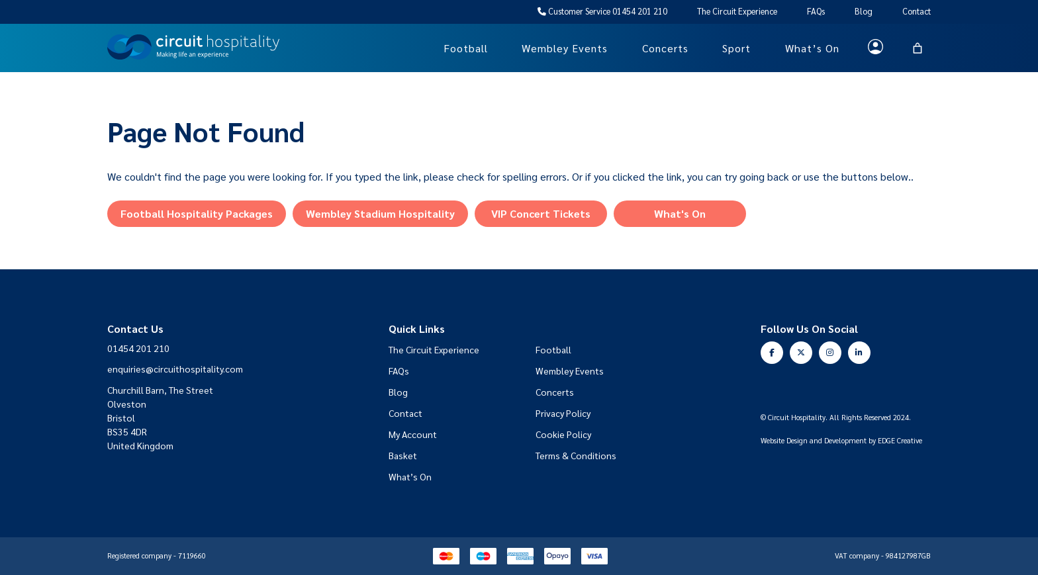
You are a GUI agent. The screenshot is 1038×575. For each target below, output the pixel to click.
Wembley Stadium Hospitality (380, 213)
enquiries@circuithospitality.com (175, 369)
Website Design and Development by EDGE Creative (841, 441)
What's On (680, 213)
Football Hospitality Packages (196, 213)
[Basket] (917, 48)
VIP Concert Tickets (540, 213)
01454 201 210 (138, 348)
